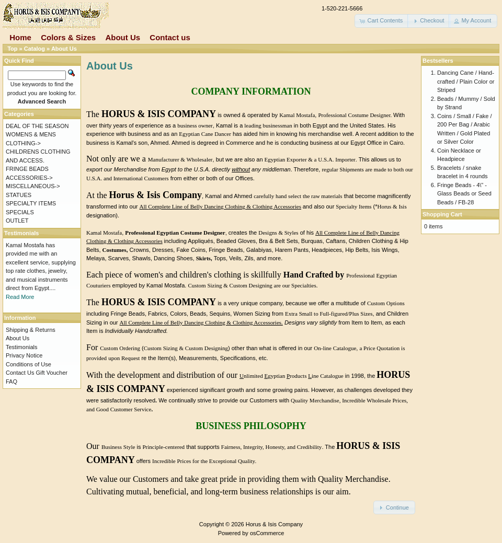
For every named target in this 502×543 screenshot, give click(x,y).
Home (20, 37)
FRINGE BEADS (27, 169)
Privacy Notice (24, 355)
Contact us (170, 37)
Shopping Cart (442, 214)
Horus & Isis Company (274, 524)
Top (12, 48)
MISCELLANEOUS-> (33, 186)
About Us (122, 37)
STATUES (18, 195)
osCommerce (267, 533)
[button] (382, 21)
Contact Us (20, 372)
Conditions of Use (28, 364)
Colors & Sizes (68, 37)
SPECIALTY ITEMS (31, 203)
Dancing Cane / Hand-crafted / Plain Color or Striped (465, 81)
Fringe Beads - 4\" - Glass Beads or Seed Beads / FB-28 (464, 193)
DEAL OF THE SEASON (37, 126)
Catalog (34, 48)
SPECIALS (20, 212)
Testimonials (22, 347)
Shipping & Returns (30, 330)
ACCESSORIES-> (29, 178)
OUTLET (17, 220)
